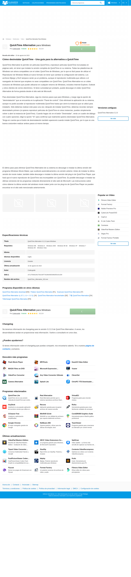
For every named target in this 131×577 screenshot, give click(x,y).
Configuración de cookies (90, 488)
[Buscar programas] (101, 3)
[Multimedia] (16, 39)
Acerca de (6, 485)
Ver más (113, 118)
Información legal (64, 488)
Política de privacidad (47, 488)
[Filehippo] (10, 3)
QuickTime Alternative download (14, 292)
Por (15, 49)
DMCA (75, 488)
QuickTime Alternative (30, 45)
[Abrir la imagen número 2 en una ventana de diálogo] (84, 203)
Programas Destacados (56, 3)
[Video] (22, 39)
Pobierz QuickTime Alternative (42, 292)
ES (125, 3)
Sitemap (35, 485)
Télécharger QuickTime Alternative (15, 299)
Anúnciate (25, 485)
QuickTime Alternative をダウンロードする (17, 295)
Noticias (26, 3)
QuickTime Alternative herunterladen (51, 295)
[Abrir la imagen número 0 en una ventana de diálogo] (18, 203)
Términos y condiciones (11, 488)
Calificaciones (38, 3)
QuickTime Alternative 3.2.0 (108, 113)
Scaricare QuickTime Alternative (68, 292)
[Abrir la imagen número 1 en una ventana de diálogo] (51, 203)
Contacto (16, 485)
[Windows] (8, 39)
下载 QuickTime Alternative (79, 295)
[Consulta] (87, 3)
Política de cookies (29, 488)
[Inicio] (3, 39)
